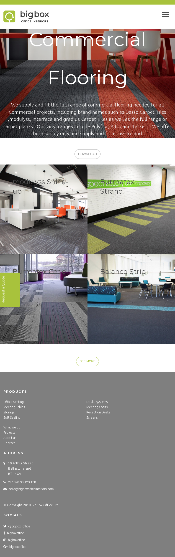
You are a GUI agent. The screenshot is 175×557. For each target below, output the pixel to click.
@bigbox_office (16, 526)
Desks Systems (97, 402)
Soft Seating (12, 417)
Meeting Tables (14, 407)
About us (9, 438)
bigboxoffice (13, 533)
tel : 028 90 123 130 (19, 482)
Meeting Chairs (97, 407)
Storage (9, 412)
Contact (9, 443)
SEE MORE (87, 361)
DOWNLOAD (87, 154)
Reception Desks (98, 412)
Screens (92, 417)
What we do (12, 427)
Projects (9, 432)
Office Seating (13, 402)
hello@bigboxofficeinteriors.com (28, 489)
